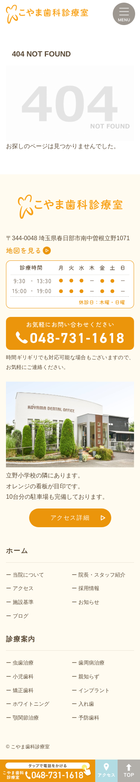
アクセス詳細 (70, 517)
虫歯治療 (23, 663)
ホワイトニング (31, 704)
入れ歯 (86, 704)
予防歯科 (88, 718)
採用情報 (88, 588)
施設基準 (23, 602)
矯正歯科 (23, 690)
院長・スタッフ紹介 (101, 575)
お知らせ (88, 602)
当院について (28, 575)
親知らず (88, 676)
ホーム (17, 551)
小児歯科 (23, 676)
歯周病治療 (91, 663)
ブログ (20, 616)
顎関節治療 (26, 718)
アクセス (23, 588)
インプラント (94, 690)
